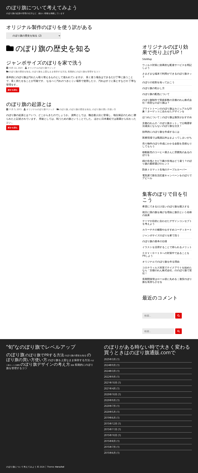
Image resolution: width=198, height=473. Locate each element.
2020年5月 (110, 411)
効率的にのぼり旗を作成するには (160, 131)
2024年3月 (110, 371)
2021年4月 (110, 388)
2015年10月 (110, 435)
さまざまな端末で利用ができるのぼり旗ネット (167, 75)
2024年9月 (110, 365)
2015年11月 (110, 429)
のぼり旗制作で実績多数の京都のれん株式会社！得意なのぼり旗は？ (167, 101)
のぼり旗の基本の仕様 (154, 241)
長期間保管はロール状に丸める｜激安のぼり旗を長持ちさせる (167, 280)
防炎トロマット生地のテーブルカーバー (164, 169)
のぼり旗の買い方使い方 (104, 109)
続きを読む (13, 89)
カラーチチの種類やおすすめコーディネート (167, 229)
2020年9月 (110, 400)
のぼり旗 (63, 109)
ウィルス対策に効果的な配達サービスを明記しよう (167, 66)
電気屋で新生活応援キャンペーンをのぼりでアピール (167, 177)
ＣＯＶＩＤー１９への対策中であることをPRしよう (165, 254)
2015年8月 (110, 441)
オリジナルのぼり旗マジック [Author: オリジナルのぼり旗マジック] (42, 67)
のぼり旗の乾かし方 (153, 88)
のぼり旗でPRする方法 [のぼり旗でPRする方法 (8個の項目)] (44, 354)
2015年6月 (110, 452)
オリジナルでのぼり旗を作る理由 (160, 261)
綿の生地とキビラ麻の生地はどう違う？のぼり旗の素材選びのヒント (167, 162)
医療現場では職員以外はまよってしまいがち (167, 137)
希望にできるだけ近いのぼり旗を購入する (165, 206)
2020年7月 (110, 406)
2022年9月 (110, 376)
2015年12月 (110, 423)
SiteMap (147, 59)
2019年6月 (110, 417)
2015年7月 (110, 447)
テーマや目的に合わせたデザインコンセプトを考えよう (167, 222)
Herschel (59, 466)
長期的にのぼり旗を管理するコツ (84, 71)
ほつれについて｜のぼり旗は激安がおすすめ (167, 117)
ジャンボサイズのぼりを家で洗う (44, 62)
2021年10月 (110, 382)
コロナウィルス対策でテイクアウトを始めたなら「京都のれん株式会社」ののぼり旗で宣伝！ (167, 270)
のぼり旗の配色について (156, 94)
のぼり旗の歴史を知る (20, 71)
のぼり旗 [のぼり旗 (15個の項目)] (15, 354)
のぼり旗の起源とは (29, 104)
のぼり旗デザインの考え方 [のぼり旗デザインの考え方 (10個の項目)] (45, 364)
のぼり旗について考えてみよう (41, 7)
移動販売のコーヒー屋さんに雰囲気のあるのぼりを (167, 153)
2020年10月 (110, 394)
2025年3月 (110, 359)
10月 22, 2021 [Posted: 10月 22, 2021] (16, 67)
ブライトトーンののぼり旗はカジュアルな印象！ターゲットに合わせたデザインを (167, 110)
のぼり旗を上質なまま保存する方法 (49, 71)
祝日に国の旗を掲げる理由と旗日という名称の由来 (167, 213)
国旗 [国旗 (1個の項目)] (72, 365)
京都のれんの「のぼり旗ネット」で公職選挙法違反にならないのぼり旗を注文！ (167, 124)
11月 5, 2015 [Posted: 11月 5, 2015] (15, 109)
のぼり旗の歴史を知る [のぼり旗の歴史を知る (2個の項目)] (75, 355)
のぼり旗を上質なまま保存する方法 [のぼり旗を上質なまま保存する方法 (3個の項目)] (69, 360)
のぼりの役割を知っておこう (158, 82)
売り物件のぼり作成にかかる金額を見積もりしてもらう (167, 145)
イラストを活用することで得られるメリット (167, 247)
